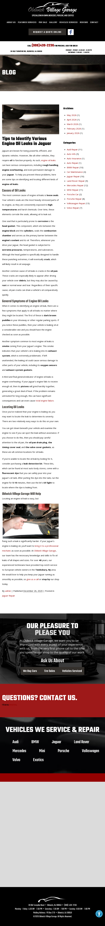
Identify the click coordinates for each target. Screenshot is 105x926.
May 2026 (71, 113)
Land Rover (81, 740)
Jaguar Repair (8, 594)
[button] (99, 914)
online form (12, 703)
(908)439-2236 (43, 44)
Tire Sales (49, 669)
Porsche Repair (74, 197)
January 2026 (73, 131)
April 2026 (72, 118)
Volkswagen (90, 749)
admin (8, 589)
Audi (15, 740)
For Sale (43, 22)
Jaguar (56, 740)
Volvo (16, 758)
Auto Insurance (74, 156)
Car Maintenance (75, 170)
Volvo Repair (73, 206)
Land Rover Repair (76, 179)
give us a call (33, 577)
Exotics (38, 758)
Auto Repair (72, 161)
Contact (94, 22)
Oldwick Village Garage (45, 549)
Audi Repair (72, 147)
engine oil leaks (48, 158)
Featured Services (27, 22)
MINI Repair (72, 188)
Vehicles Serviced (68, 22)
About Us (11, 22)
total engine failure (45, 399)
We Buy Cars (30, 669)
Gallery (53, 22)
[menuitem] (11, 23)
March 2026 (72, 122)
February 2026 (74, 126)
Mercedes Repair (75, 183)
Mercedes (19, 749)
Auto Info (71, 152)
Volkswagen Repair (76, 201)
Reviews (84, 22)
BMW (35, 740)
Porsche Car (73, 192)
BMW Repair (73, 165)
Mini (42, 749)
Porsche (63, 749)
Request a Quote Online (47, 32)
